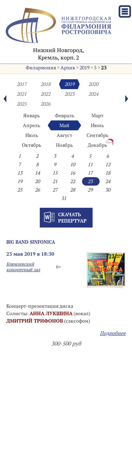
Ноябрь (64, 145)
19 (19, 181)
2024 (93, 94)
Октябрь (31, 145)
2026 (45, 104)
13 (19, 173)
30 (107, 190)
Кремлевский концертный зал (23, 266)
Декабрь (97, 145)
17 (90, 173)
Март (97, 115)
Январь (31, 115)
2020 (93, 84)
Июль (31, 135)
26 (37, 190)
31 (63, 198)
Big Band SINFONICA (30, 242)
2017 (21, 84)
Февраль (64, 115)
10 (72, 164)
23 (104, 67)
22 (72, 181)
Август (64, 135)
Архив (68, 67)
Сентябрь (97, 135)
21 (54, 181)
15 (54, 173)
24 (107, 181)
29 (90, 190)
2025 (21, 104)
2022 (45, 94)
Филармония (41, 67)
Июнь (97, 125)
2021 (21, 94)
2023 (69, 94)
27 (54, 190)
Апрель (31, 125)
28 (72, 190)
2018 (45, 84)
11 (90, 164)
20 (37, 181)
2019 (84, 67)
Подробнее (113, 333)
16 (72, 173)
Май (64, 125)
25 (19, 190)
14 (37, 173)
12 (107, 164)
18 (107, 173)
